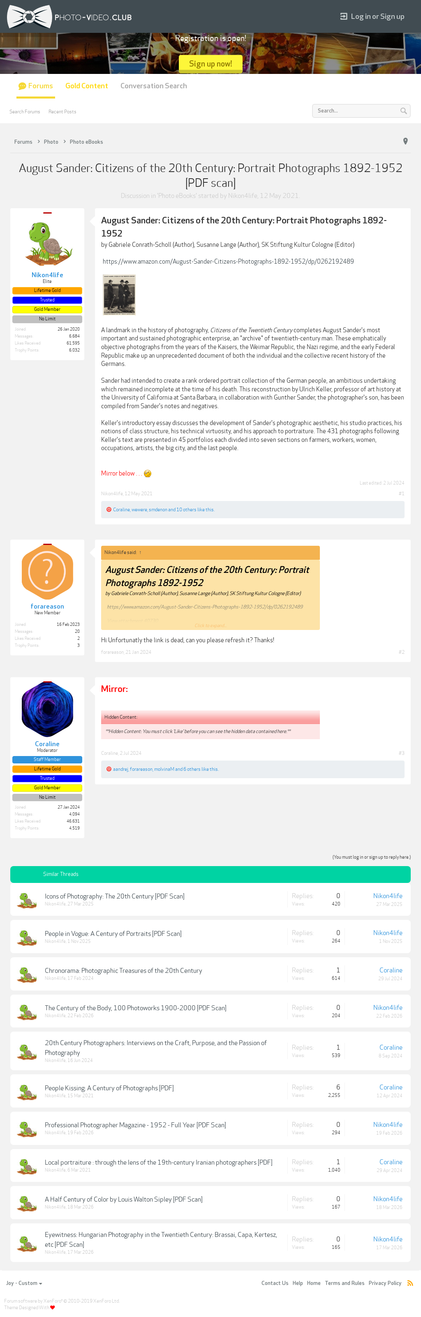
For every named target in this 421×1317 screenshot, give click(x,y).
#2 (402, 652)
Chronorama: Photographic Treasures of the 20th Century (123, 971)
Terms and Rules (345, 1283)
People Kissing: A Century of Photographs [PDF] (109, 1088)
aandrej (120, 769)
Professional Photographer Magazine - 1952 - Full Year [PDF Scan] (135, 1125)
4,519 (74, 828)
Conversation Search (153, 86)
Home (314, 1283)
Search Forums (24, 112)
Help (298, 1283)
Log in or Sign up (372, 16)
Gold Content (86, 86)
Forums (40, 86)
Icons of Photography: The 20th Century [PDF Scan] (115, 896)
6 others (192, 769)
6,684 (74, 336)
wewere (139, 510)
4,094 (74, 814)
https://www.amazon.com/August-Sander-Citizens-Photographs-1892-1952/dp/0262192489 (228, 261)
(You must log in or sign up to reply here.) (372, 857)
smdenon (158, 510)
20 (77, 631)
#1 (402, 493)
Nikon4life (242, 196)
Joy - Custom (24, 1283)
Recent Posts (62, 112)
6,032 (74, 350)
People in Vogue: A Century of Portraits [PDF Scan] (113, 934)
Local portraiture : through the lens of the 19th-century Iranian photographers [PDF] (159, 1162)
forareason (112, 652)
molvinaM (164, 769)
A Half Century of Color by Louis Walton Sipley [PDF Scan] (124, 1199)
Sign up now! (210, 64)
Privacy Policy (385, 1283)
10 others (186, 510)
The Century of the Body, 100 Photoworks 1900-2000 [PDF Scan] (136, 1008)
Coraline (121, 510)
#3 (402, 753)
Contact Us (275, 1283)
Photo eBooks (177, 196)
